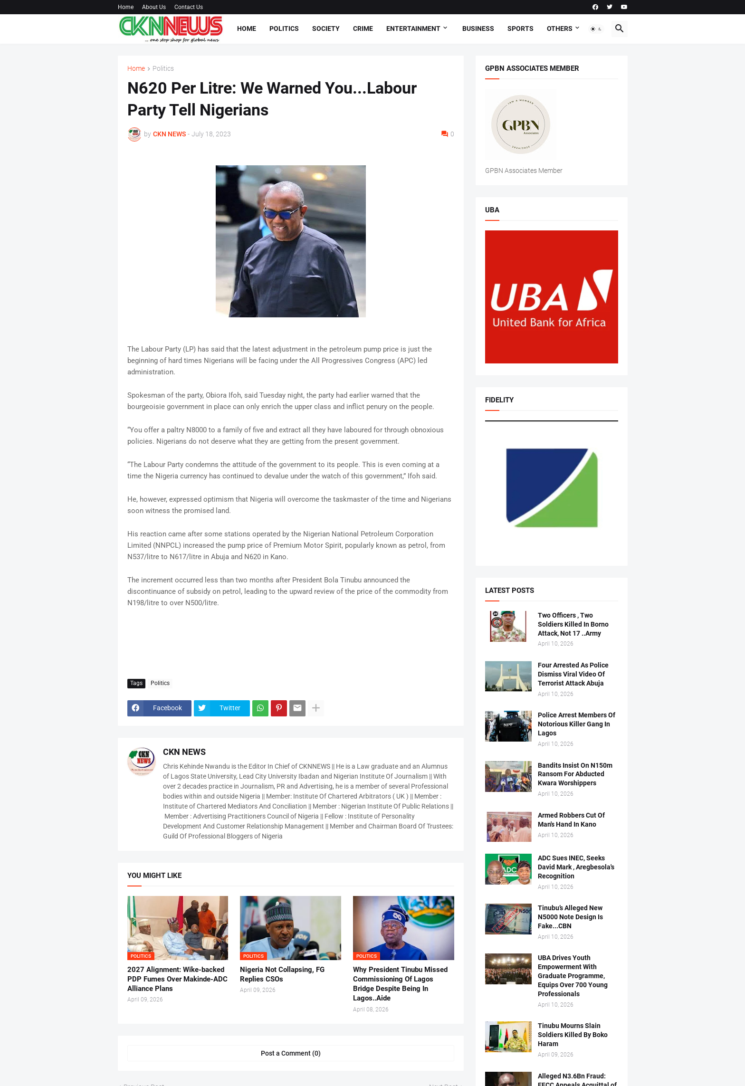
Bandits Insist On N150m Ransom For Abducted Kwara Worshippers (575, 774)
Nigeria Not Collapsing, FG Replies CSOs (282, 974)
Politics (284, 28)
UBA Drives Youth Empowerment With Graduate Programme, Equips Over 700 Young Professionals (573, 976)
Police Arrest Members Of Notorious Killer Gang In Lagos (576, 724)
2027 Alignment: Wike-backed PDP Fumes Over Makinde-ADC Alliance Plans (177, 979)
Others (560, 28)
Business (478, 28)
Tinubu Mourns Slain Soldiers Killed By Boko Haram (573, 1035)
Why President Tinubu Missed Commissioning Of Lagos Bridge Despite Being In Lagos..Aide (400, 984)
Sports (520, 28)
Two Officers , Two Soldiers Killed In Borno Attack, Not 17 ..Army (573, 624)
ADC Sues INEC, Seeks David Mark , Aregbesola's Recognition (576, 867)
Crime (363, 28)
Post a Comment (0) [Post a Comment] (291, 1053)
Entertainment (413, 28)
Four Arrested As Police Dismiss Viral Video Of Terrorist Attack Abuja (573, 674)
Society (326, 28)
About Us (154, 7)
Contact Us (188, 7)
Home (126, 7)
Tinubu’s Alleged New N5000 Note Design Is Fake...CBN (570, 917)
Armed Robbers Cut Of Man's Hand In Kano (571, 819)
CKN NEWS (184, 752)
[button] (596, 29)
